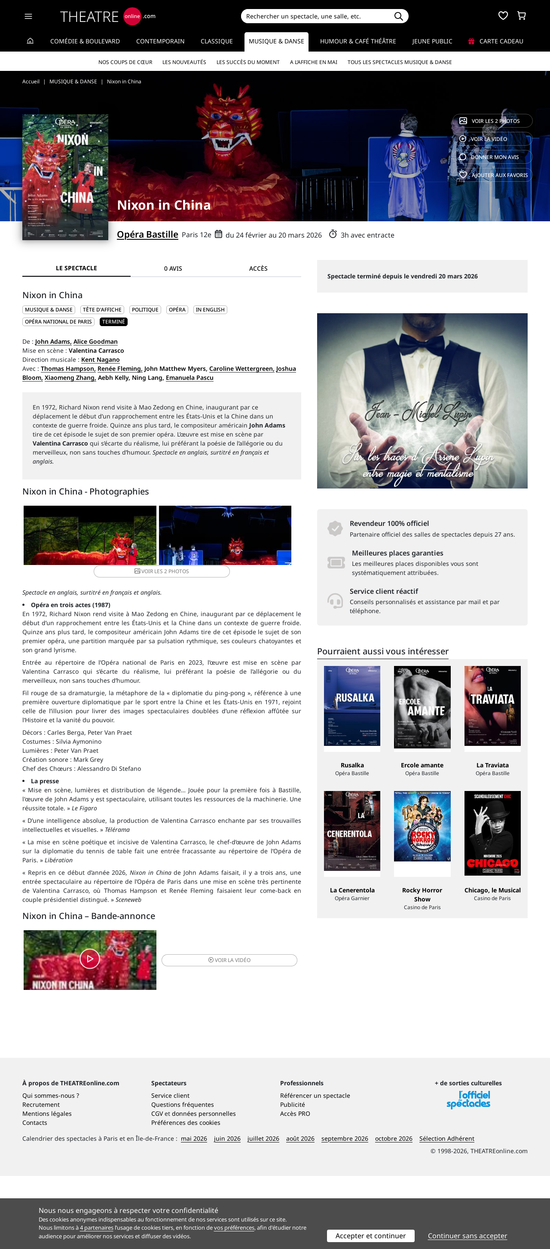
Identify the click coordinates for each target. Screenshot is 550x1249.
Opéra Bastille (147, 234)
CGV (157, 1186)
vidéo (483, 139)
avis (489, 157)
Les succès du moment (248, 62)
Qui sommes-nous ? (50, 1168)
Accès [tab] (258, 268)
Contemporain (160, 41)
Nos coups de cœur (125, 62)
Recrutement (41, 1177)
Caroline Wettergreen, (242, 368)
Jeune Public (432, 41)
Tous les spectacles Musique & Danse (400, 62)
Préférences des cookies (185, 1195)
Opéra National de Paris (58, 321)
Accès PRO (295, 1186)
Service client (170, 1168)
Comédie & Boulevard (85, 41)
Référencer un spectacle (315, 1168)
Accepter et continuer (371, 1235)
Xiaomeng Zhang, (70, 377)
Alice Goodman (95, 341)
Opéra (177, 309)
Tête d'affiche (102, 309)
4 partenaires (96, 1227)
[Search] (314, 16)
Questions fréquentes (182, 1177)
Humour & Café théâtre (358, 41)
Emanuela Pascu (190, 377)
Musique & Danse (276, 41)
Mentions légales (47, 1186)
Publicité (292, 1177)
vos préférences (234, 1227)
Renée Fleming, (120, 368)
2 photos (489, 121)
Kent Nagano (100, 359)
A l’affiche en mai (313, 62)
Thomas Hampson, (68, 368)
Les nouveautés (184, 62)
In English (210, 309)
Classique (217, 41)
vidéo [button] (208, 955)
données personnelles (204, 1186)
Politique (145, 309)
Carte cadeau (495, 41)
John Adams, (53, 341)
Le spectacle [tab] (76, 268)
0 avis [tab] (173, 268)
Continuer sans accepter (467, 1235)
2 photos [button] (253, 537)
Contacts (34, 1195)
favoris (493, 175)
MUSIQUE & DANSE (49, 309)
